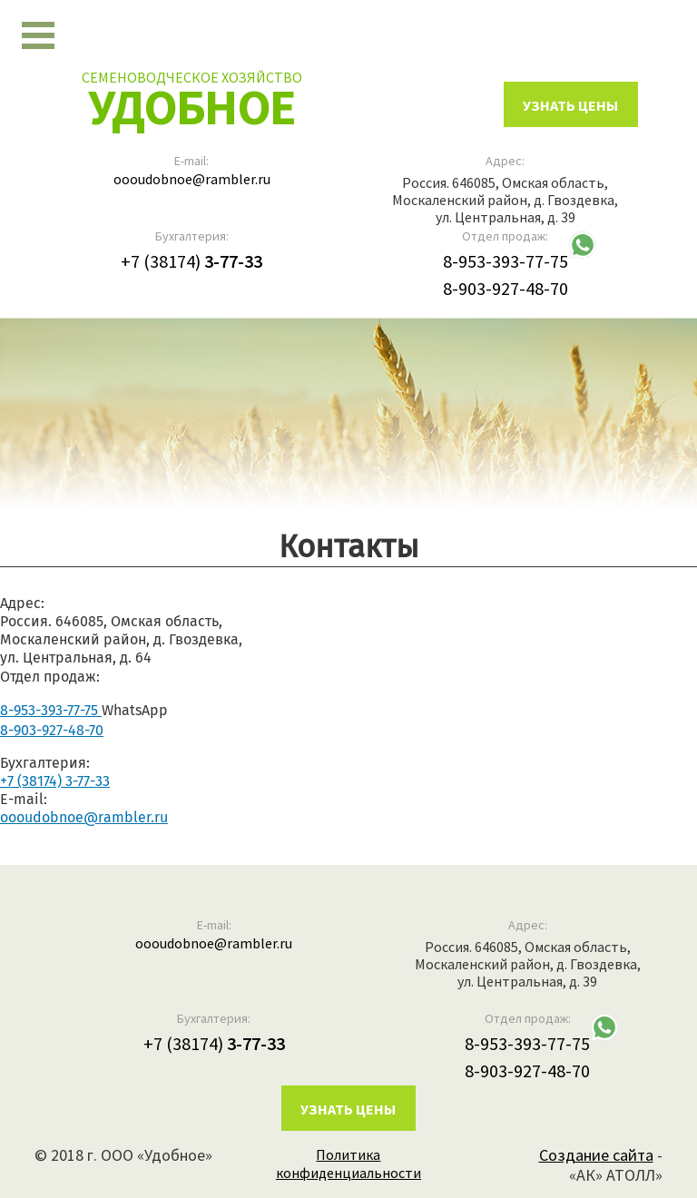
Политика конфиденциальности (348, 1163)
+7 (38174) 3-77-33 (55, 781)
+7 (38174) (191, 261)
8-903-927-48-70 (505, 288)
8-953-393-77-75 (505, 261)
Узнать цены (348, 1109)
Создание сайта (596, 1154)
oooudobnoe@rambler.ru (191, 179)
